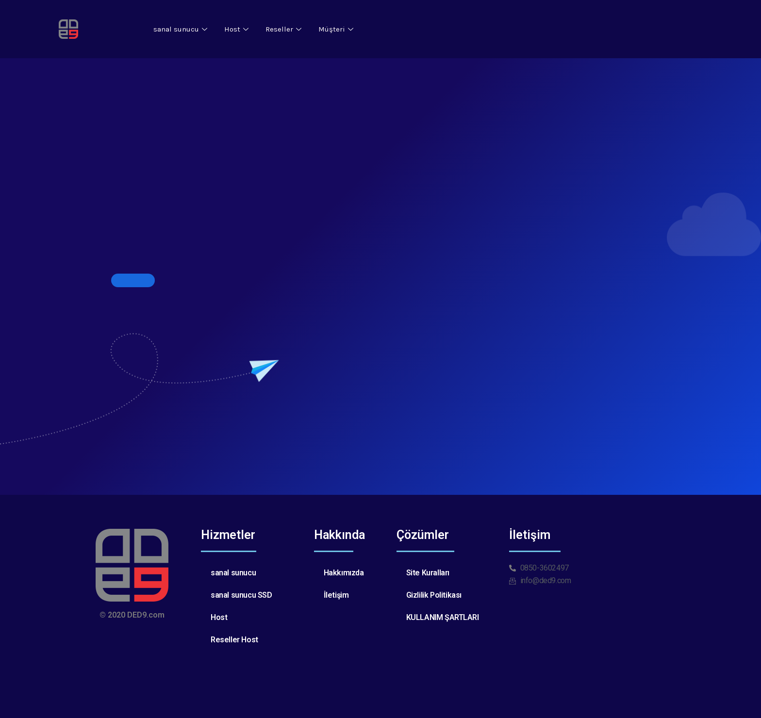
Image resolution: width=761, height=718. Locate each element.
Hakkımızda (344, 572)
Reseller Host (234, 639)
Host (237, 29)
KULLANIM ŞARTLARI (442, 617)
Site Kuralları (427, 572)
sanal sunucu (181, 29)
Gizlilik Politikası (434, 595)
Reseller (284, 29)
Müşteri (337, 29)
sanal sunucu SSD (241, 595)
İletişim (336, 595)
